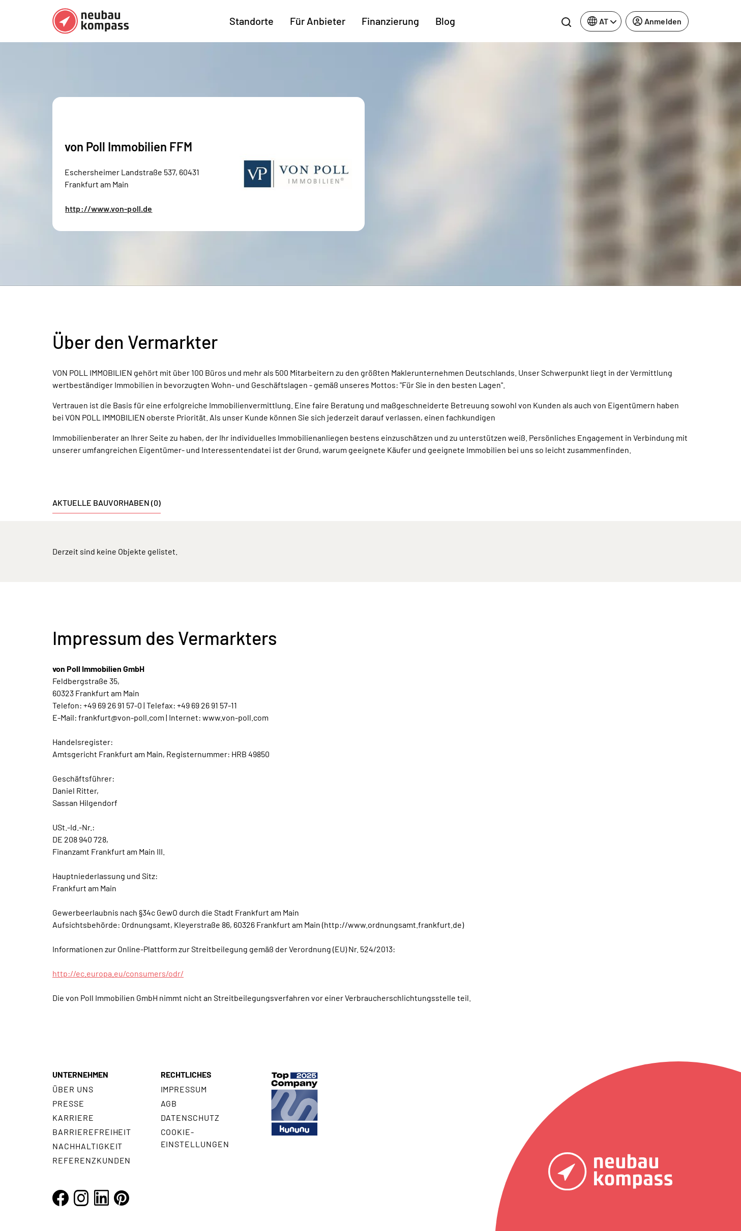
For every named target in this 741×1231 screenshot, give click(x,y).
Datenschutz (190, 1117)
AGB (169, 1103)
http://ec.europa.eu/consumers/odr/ (118, 973)
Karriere (73, 1117)
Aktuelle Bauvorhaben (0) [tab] (106, 502)
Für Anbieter (317, 21)
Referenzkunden (91, 1160)
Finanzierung (390, 21)
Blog (445, 21)
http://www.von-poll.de (109, 208)
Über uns (73, 1089)
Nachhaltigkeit (87, 1146)
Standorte (251, 21)
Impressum (184, 1089)
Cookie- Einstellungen (195, 1138)
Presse (68, 1103)
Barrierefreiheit (91, 1132)
